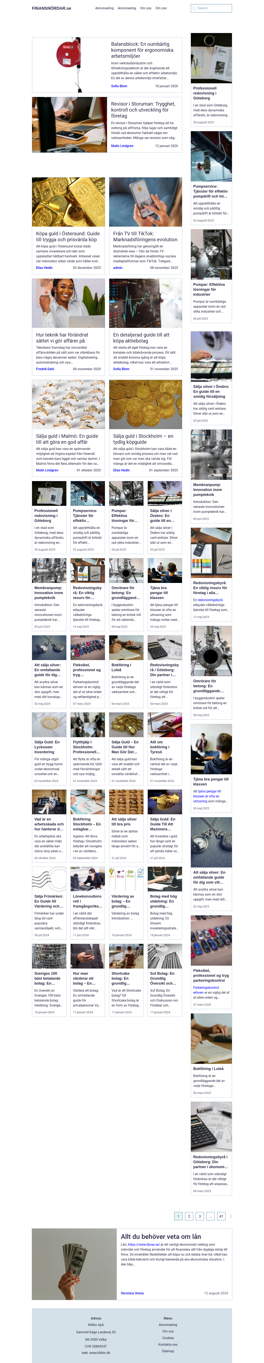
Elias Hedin (44, 268)
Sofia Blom (119, 86)
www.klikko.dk (99, 1353)
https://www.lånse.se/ (144, 1244)
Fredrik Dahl (45, 369)
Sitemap (168, 1351)
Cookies (168, 1338)
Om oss (145, 8)
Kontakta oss (168, 1345)
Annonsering (104, 8)
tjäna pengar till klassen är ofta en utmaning (207, 796)
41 (221, 1216)
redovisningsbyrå (210, 600)
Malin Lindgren (122, 146)
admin (118, 268)
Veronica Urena (132, 1293)
